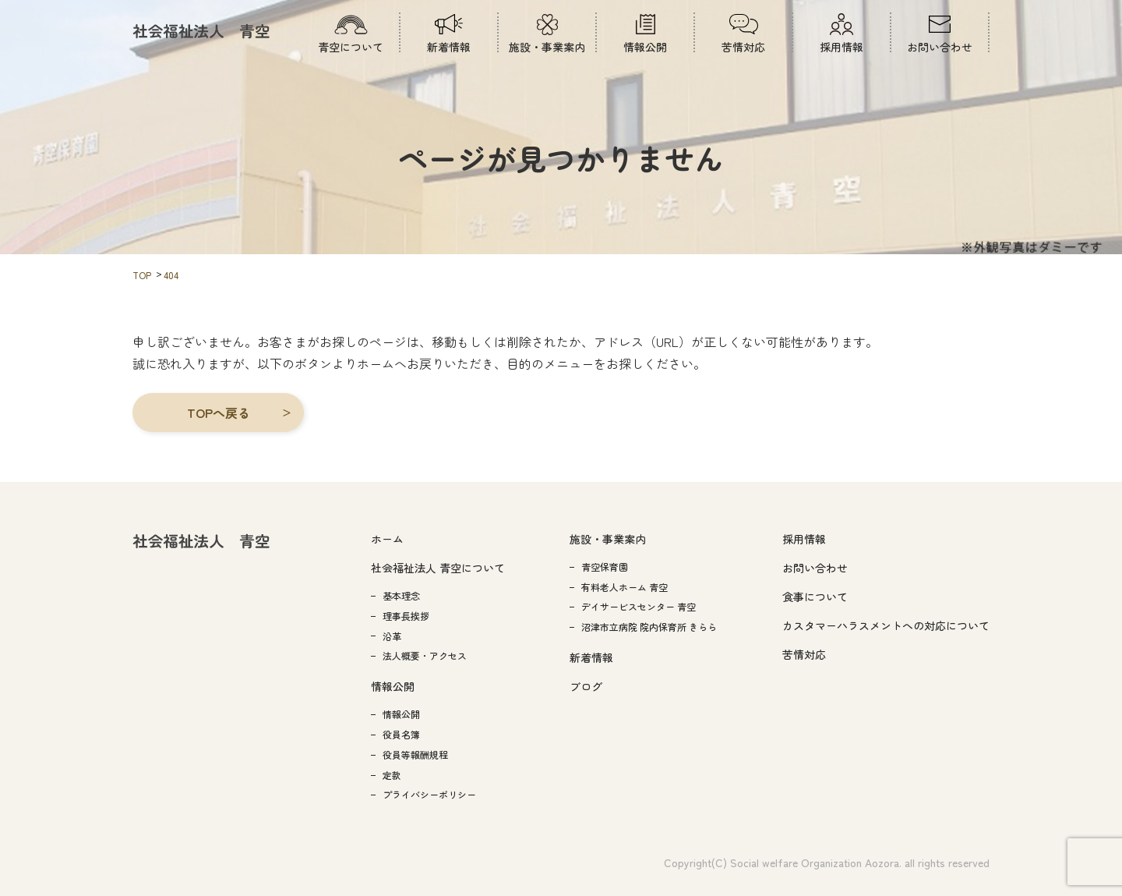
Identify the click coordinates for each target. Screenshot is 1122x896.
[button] (218, 412)
